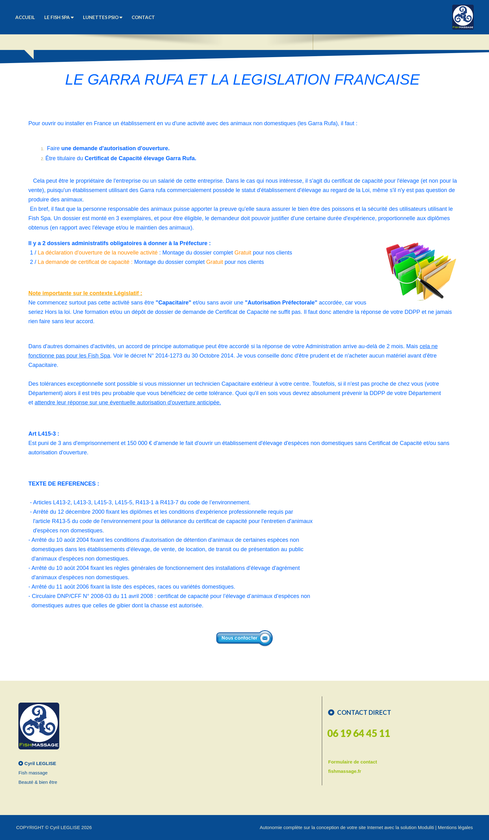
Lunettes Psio (102, 17)
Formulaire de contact (352, 761)
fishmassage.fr (344, 771)
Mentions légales (455, 827)
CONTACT (143, 17)
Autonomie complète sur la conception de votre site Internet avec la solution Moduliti (347, 827)
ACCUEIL (25, 17)
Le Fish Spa (59, 17)
